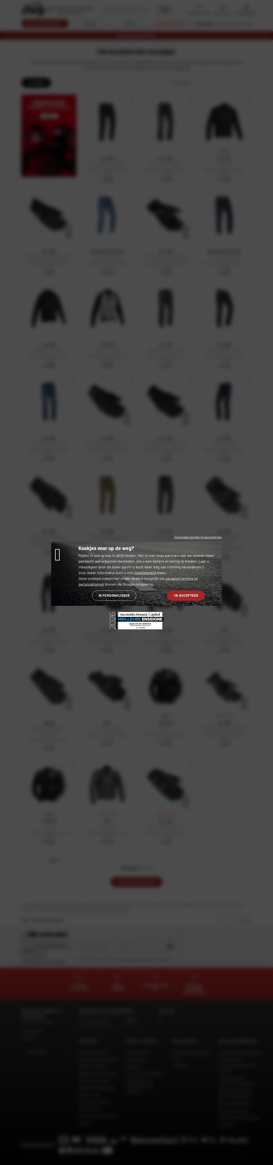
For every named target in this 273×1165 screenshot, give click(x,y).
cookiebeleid (145, 572)
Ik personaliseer (114, 595)
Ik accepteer (186, 595)
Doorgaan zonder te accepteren (198, 537)
